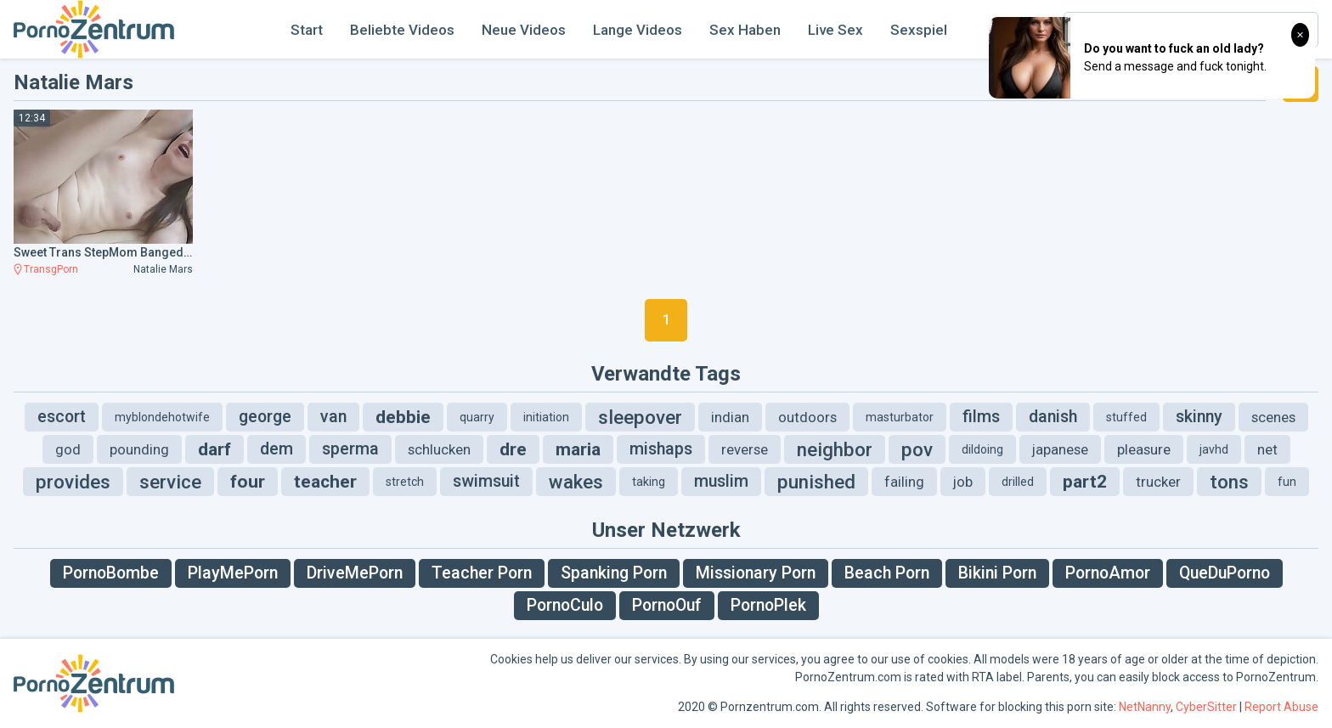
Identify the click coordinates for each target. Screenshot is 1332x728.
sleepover (640, 417)
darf (214, 449)
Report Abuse (1281, 707)
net (1267, 449)
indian (730, 417)
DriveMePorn (355, 573)
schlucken (439, 449)
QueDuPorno (1224, 573)
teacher (325, 481)
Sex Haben (745, 29)
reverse (744, 449)
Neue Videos (524, 29)
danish (1053, 416)
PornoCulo (565, 605)
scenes (1273, 417)
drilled (1018, 481)
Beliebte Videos (402, 29)
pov (917, 449)
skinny (1199, 416)
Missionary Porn (756, 573)
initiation (546, 417)
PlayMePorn (233, 573)
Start (307, 29)
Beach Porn (886, 573)
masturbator (900, 417)
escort (61, 416)
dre (513, 449)
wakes (576, 482)
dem (276, 449)
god (68, 449)
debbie (403, 417)
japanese (1060, 449)
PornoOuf (667, 605)
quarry (477, 417)
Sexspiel (918, 29)
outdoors (807, 417)
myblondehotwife (162, 417)
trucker (1158, 481)
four (247, 481)
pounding (139, 449)
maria (578, 449)
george (265, 416)
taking (648, 481)
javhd (1213, 449)
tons (1229, 482)
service (170, 482)
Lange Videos (637, 29)
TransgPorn (51, 269)
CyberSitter (1206, 707)
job (963, 481)
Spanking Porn (614, 573)
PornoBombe (111, 573)
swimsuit (486, 481)
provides (73, 482)
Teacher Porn (482, 573)
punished (816, 482)
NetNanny (1145, 707)
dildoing (982, 449)
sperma (350, 449)
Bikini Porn (997, 573)
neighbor (834, 449)
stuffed (1126, 417)
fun (1287, 481)
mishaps (660, 449)
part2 (1085, 481)
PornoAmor (1107, 573)
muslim (721, 481)
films (981, 416)
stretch (405, 481)
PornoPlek (768, 605)
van (333, 416)
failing (904, 481)
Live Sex (835, 29)
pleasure (1144, 449)
